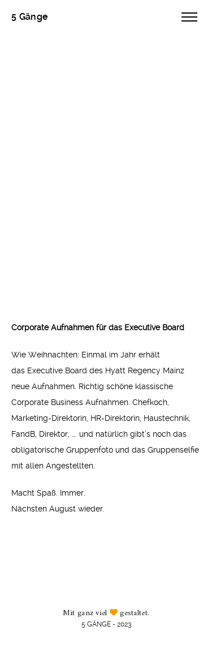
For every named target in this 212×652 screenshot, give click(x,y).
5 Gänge (29, 16)
